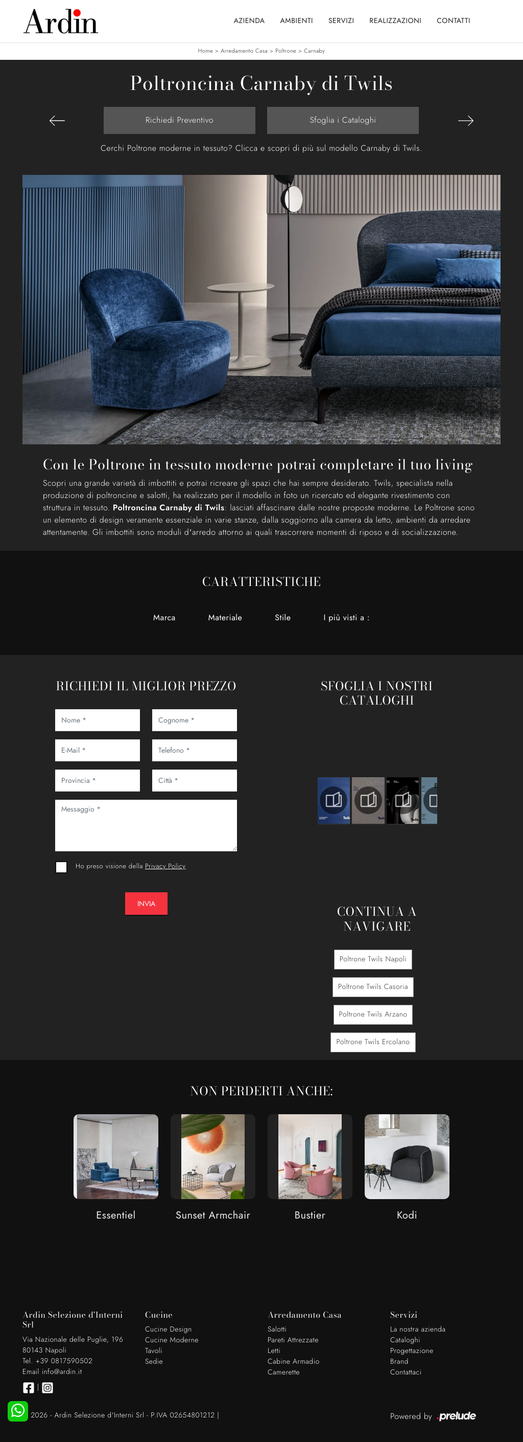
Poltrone (285, 51)
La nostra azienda (418, 1329)
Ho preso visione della (130, 866)
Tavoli (153, 1351)
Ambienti (296, 21)
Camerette (284, 1372)
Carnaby (314, 51)
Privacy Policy (165, 866)
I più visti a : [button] (347, 617)
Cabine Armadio (294, 1362)
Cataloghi (405, 1340)
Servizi (341, 21)
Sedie (154, 1362)
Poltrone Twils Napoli (373, 959)
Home (205, 51)
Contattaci (406, 1372)
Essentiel (115, 1215)
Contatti (453, 21)
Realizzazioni (395, 21)
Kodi (407, 1215)
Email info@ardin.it (52, 1372)
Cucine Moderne (172, 1340)
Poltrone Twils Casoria (373, 987)
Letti (274, 1351)
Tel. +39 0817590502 (57, 1361)
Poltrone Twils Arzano (373, 1014)
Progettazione (412, 1351)
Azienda (249, 21)
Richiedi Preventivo (179, 120)
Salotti (277, 1329)
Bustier (310, 1215)
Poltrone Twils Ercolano (373, 1042)
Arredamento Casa (244, 51)
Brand (399, 1362)
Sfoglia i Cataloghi (343, 120)
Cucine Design (168, 1329)
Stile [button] (283, 617)
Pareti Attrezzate (293, 1340)
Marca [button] (164, 617)
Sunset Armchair (213, 1215)
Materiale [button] (225, 617)
